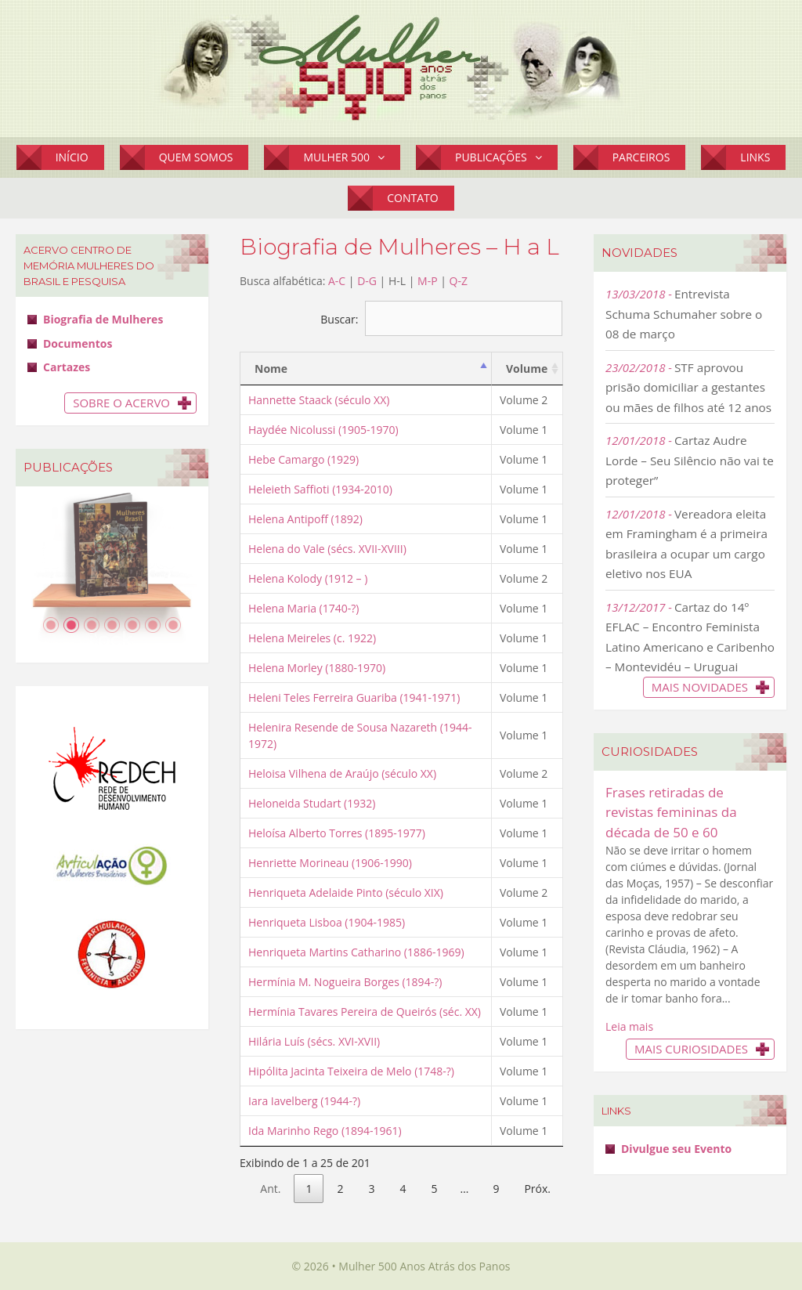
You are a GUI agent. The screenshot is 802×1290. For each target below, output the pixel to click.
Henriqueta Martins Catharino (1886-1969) (356, 952)
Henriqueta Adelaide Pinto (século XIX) (345, 892)
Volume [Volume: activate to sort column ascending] (526, 368)
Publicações (506, 157)
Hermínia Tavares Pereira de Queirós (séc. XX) (364, 1011)
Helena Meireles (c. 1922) (312, 638)
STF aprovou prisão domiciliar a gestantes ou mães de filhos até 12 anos (688, 387)
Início (72, 157)
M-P (427, 280)
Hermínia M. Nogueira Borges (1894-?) (345, 981)
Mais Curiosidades (691, 1049)
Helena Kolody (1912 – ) (307, 578)
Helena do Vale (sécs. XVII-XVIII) (327, 548)
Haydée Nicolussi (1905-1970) (323, 429)
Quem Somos (196, 157)
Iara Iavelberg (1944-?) (304, 1100)
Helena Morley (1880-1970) (316, 667)
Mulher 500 (351, 157)
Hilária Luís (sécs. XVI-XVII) (314, 1041)
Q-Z (459, 280)
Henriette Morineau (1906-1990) (330, 862)
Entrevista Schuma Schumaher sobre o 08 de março (683, 313)
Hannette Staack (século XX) (318, 399)
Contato (412, 197)
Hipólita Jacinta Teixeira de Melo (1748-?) (351, 1071)
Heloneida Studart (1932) (311, 803)
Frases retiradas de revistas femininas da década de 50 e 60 (671, 812)
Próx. (537, 1188)
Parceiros (641, 157)
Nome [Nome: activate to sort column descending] (271, 368)
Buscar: (441, 319)
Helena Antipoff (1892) (305, 518)
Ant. (270, 1188)
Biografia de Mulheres (103, 319)
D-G (367, 280)
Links (755, 157)
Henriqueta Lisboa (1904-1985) (326, 922)
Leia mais (629, 1026)
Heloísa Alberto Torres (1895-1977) (336, 833)
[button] (385, 157)
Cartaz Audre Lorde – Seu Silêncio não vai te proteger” (689, 460)
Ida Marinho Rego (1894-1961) (325, 1130)
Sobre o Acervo (121, 402)
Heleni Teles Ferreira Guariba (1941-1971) (354, 697)
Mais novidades (700, 687)
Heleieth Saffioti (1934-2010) (320, 489)
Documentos (77, 343)
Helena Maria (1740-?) (303, 608)
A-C (336, 280)
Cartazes (66, 367)
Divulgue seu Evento (676, 1148)
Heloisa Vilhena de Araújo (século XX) (342, 773)
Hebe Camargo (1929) (303, 459)
